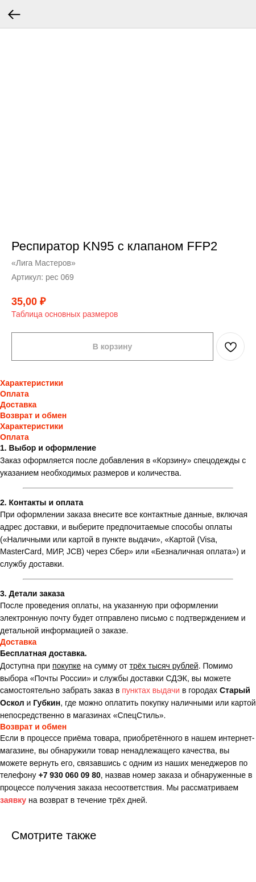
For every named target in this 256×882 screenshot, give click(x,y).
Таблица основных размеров (64, 314)
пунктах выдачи (151, 690)
